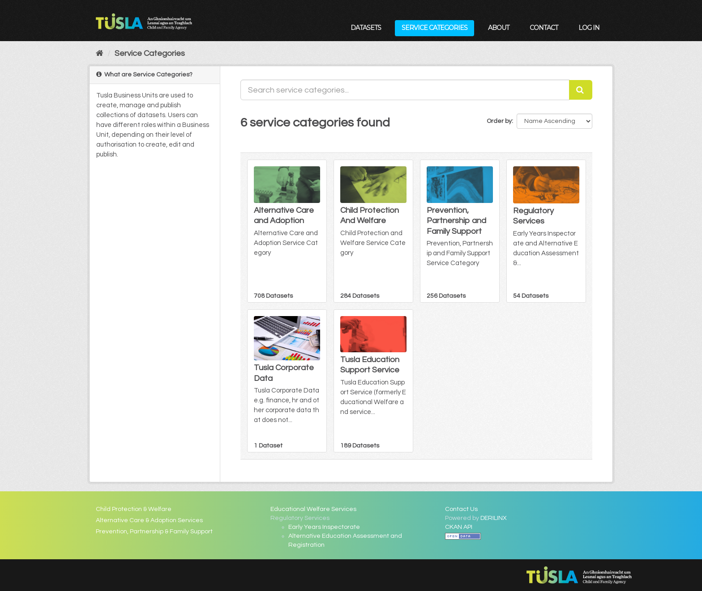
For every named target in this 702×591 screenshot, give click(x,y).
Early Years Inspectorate (324, 527)
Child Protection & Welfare (133, 509)
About (498, 28)
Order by (499, 121)
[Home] (99, 53)
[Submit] (580, 90)
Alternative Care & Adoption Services (149, 520)
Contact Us (461, 509)
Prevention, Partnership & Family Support (154, 531)
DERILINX (493, 518)
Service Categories (434, 28)
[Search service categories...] (404, 90)
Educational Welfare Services (313, 509)
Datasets (366, 28)
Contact (544, 28)
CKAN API (458, 527)
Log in (588, 28)
